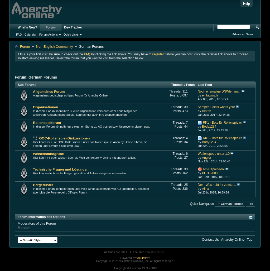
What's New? (27, 27)
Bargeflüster (43, 185)
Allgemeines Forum (49, 92)
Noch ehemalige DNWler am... (219, 91)
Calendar (30, 34)
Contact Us (210, 239)
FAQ (19, 34)
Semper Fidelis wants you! (216, 107)
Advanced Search (243, 34)
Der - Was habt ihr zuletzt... (217, 185)
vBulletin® (143, 257)
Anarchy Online (233, 239)
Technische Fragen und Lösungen (61, 169)
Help (246, 4)
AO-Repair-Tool (214, 169)
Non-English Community (54, 47)
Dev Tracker (73, 27)
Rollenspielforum (47, 123)
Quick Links (71, 34)
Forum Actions (48, 34)
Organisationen (45, 107)
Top (250, 203)
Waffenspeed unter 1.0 (214, 154)
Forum (51, 27)
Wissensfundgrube (48, 154)
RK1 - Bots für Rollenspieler (222, 122)
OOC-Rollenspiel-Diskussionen (64, 138)
